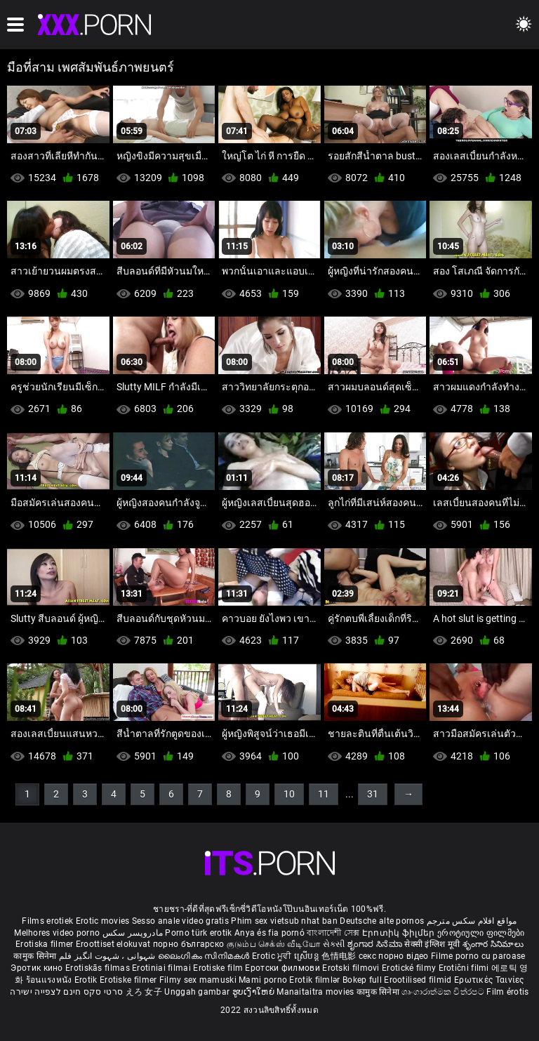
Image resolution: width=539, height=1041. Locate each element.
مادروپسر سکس (133, 933)
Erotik (87, 980)
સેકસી (334, 944)
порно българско (189, 944)
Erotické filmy (410, 968)
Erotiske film (219, 968)
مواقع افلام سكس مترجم (472, 921)
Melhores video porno (57, 933)
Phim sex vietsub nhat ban (284, 921)
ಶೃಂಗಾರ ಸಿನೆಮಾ (375, 944)
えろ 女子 (144, 992)
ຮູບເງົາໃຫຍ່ (254, 992)
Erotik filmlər (315, 980)
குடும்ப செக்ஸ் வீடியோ (274, 944)
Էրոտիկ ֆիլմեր (399, 933)
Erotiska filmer (45, 944)
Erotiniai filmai (162, 968)
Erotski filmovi (352, 968)
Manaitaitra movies (317, 992)
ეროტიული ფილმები (481, 933)
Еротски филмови (283, 968)
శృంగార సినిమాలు (493, 944)
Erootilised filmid (419, 980)
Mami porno (263, 980)
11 (323, 794)
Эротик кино (38, 968)
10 (289, 794)
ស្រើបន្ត (307, 956)
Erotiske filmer (129, 980)
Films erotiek (47, 921)
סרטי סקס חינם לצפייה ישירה (66, 992)
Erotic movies (104, 921)
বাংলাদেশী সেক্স (333, 933)
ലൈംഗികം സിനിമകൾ (205, 956)
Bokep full (362, 980)
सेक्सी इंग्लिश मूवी (432, 944)
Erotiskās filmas (98, 968)
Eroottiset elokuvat (114, 944)
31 (372, 794)
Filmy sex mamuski (198, 980)
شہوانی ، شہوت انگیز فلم (108, 956)
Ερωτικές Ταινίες (489, 980)
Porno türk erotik (198, 933)
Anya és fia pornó (269, 933)
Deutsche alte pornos (382, 921)
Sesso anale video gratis (180, 921)
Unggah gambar (198, 992)
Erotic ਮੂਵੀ (273, 956)
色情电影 (340, 956)
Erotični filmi (465, 968)
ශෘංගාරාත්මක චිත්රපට (443, 992)
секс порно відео (394, 956)
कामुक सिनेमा (35, 956)
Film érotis (507, 992)
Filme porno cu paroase (478, 956)
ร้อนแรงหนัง (50, 980)
